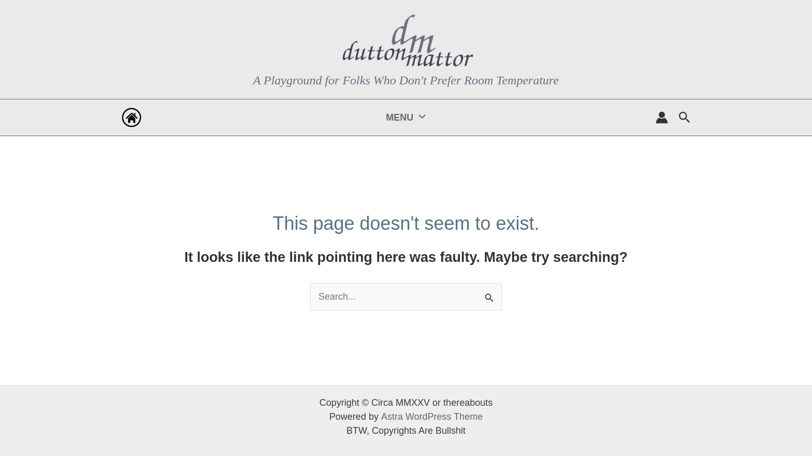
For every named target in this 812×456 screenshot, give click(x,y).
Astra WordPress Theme (431, 416)
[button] (684, 117)
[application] (419, 117)
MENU (406, 117)
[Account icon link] (662, 117)
